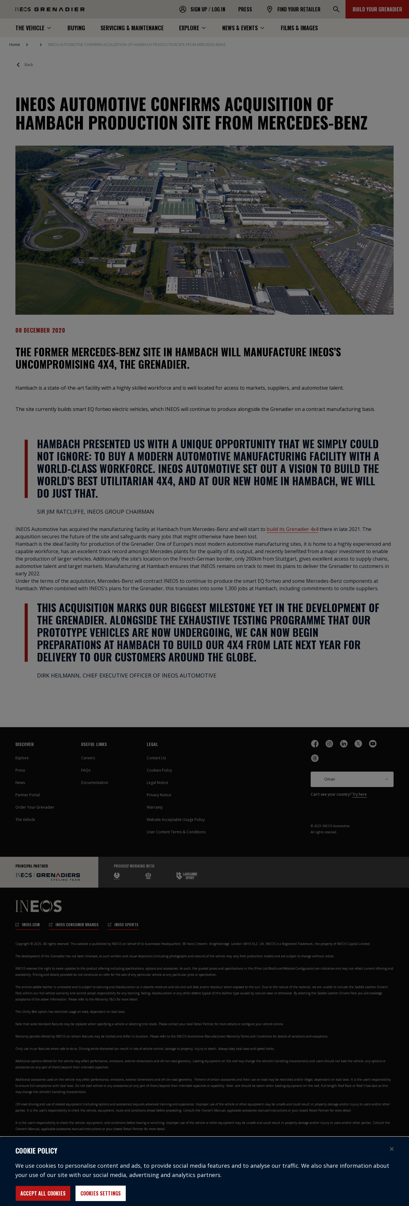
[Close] (392, 1154)
